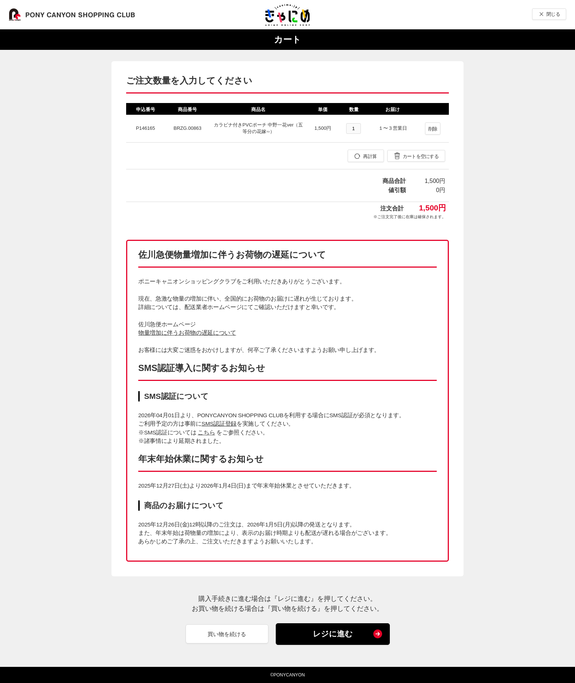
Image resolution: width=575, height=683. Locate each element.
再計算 (370, 156)
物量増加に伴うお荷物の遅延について (187, 333)
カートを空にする (421, 156)
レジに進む (333, 633)
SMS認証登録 (219, 424)
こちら (206, 432)
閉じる (553, 14)
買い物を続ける (227, 634)
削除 (432, 129)
